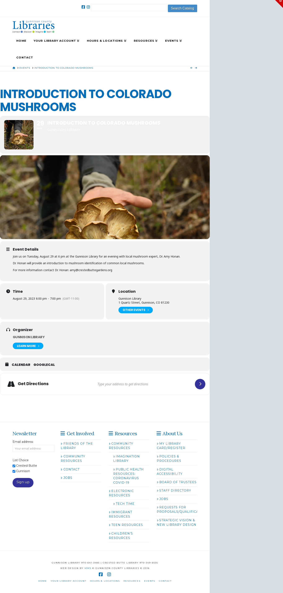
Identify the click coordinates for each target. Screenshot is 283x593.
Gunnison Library (29, 337)
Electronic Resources (121, 493)
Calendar (21, 365)
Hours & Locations (105, 581)
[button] (279, 4)
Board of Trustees (177, 482)
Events (149, 581)
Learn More (28, 345)
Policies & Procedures (169, 458)
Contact (70, 469)
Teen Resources (126, 525)
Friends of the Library (77, 446)
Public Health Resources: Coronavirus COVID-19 (128, 475)
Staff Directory (174, 490)
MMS (88, 568)
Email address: (23, 442)
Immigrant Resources (120, 514)
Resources (131, 581)
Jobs (66, 478)
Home (42, 581)
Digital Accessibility (170, 471)
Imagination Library (126, 458)
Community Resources (73, 458)
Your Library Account (68, 581)
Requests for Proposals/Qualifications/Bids (188, 509)
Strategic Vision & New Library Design (176, 522)
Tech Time (124, 504)
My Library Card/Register (171, 446)
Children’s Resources (121, 536)
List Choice (21, 460)
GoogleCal (44, 365)
